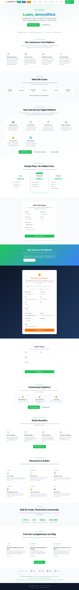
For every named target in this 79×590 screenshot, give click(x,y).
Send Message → (39, 371)
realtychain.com (31, 578)
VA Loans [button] (56, 90)
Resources (51, 1)
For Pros (62, 2)
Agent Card (33, 587)
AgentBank (55, 579)
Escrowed (40, 579)
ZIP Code (41, 217)
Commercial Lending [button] (69, 90)
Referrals (35, 579)
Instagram (41, 570)
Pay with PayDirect (34, 407)
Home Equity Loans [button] (34, 90)
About (57, 1)
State (41, 302)
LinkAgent (44, 579)
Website (26, 324)
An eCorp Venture (10, 2)
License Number (28, 318)
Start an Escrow (45, 407)
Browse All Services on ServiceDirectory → (39, 95)
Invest (28, 1)
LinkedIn (49, 570)
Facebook (33, 570)
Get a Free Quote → (33, 24)
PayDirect (31, 579)
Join (19, 1)
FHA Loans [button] (45, 90)
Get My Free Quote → (39, 236)
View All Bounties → (39, 446)
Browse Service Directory (40, 152)
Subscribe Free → (29, 260)
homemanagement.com (46, 578)
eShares (27, 579)
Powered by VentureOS (43, 587)
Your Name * (42, 291)
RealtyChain (43, 585)
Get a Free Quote (68, 2)
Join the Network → (39, 330)
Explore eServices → (25, 152)
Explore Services (46, 24)
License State (42, 318)
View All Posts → (39, 562)
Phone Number (27, 217)
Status (37, 587)
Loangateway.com (12, 1)
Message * (27, 362)
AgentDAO (23, 579)
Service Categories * (29, 313)
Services (34, 1)
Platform (40, 1)
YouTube (57, 570)
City (25, 302)
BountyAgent (49, 579)
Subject (26, 357)
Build (24, 1)
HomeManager (60, 579)
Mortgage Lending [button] (11, 90)
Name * (26, 352)
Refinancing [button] (22, 90)
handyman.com (38, 578)
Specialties (42, 313)
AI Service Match (55, 152)
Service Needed (28, 222)
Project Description (28, 227)
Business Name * (28, 291)
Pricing (45, 1)
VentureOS (18, 579)
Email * (41, 352)
